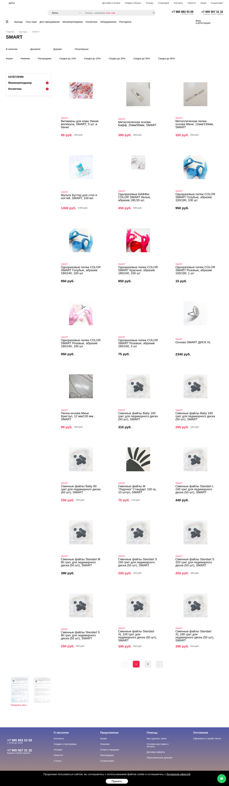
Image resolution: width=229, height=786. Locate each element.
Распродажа (44, 58)
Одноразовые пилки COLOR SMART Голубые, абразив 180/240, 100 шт (81, 270)
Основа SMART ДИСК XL (193, 342)
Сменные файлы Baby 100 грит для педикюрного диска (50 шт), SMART (138, 416)
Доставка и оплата (111, 3)
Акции (203, 3)
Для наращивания (50, 22)
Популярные (82, 49)
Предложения (109, 732)
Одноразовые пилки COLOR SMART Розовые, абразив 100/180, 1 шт (195, 270)
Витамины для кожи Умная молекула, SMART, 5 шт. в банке (79, 124)
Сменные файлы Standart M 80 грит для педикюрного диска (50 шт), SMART (80, 562)
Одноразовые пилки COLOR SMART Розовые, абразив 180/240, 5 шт (138, 343)
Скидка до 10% (67, 58)
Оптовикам (200, 732)
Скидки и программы (65, 744)
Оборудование (108, 22)
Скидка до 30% (117, 58)
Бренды (18, 22)
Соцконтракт (217, 3)
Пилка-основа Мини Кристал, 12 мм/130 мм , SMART (78, 416)
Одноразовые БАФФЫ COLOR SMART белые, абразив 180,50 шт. (134, 197)
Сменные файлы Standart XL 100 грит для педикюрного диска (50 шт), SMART (137, 636)
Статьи (58, 761)
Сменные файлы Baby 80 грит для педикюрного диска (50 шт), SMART (81, 489)
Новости (192, 3)
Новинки (25, 58)
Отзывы (149, 3)
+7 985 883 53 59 (183, 11)
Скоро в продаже (109, 749)
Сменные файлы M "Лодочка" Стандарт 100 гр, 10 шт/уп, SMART (137, 489)
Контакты (178, 3)
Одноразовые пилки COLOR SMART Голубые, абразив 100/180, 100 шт (195, 197)
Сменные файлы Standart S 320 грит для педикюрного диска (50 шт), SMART (194, 562)
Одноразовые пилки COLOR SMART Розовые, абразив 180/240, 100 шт (81, 343)
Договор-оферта (156, 752)
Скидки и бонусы (133, 3)
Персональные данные (159, 757)
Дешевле (35, 49)
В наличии (11, 49)
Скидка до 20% (92, 58)
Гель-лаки (31, 22)
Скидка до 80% (166, 58)
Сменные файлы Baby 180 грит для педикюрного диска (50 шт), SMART (195, 416)
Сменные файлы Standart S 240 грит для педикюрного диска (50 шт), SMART (137, 562)
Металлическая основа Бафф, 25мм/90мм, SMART (137, 123)
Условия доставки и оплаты (158, 745)
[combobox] (65, 12)
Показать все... (19, 705)
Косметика (91, 22)
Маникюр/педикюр (72, 22)
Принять (117, 781)
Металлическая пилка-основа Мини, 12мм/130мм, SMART (194, 124)
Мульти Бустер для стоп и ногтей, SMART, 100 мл (79, 196)
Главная (10, 31)
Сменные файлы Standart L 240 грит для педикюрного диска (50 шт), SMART (194, 489)
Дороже (57, 49)
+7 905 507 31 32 (212, 11)
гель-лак (110, 12)
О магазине (163, 3)
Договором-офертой (178, 774)
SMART (64, 118)
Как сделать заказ (157, 738)
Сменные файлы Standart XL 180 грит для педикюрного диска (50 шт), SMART (194, 636)
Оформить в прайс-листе (207, 738)
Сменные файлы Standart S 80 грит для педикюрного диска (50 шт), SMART (80, 635)
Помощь (152, 732)
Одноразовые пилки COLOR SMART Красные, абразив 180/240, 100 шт (138, 270)
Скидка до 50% (141, 58)
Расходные (125, 22)
